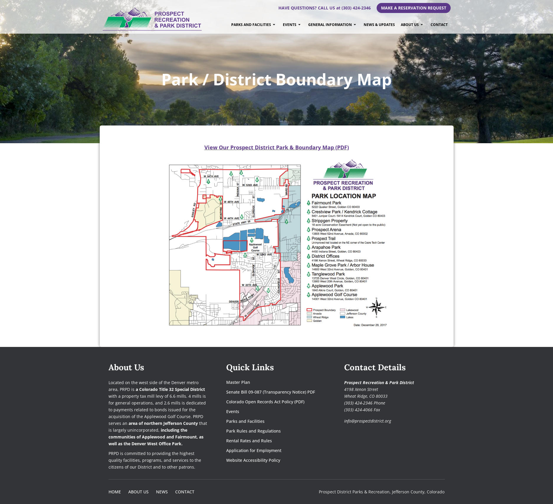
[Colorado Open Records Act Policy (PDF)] (270, 402)
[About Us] (138, 492)
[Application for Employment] (270, 450)
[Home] (115, 492)
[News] (162, 492)
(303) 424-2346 (356, 8)
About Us (412, 24)
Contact (439, 24)
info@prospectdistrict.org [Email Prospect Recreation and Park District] (367, 421)
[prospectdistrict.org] (153, 19)
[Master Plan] (270, 382)
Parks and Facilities (253, 24)
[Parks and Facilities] (270, 421)
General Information (332, 24)
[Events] (270, 411)
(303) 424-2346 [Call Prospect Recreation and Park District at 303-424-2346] (358, 403)
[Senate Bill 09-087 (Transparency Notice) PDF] (270, 392)
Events (292, 24)
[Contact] (184, 492)
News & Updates (379, 24)
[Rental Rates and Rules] (270, 441)
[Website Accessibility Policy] (270, 460)
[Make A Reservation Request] (414, 8)
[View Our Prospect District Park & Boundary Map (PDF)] (276, 147)
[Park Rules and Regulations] (270, 431)
